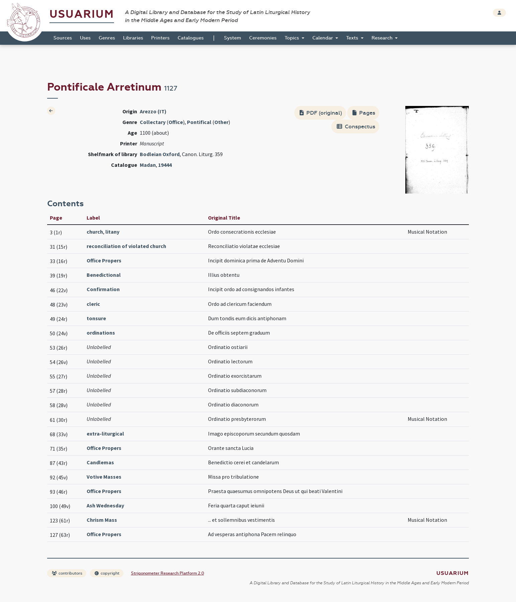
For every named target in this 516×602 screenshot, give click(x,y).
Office (176, 122)
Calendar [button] (323, 38)
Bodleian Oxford (160, 154)
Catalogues (191, 38)
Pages (363, 113)
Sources (63, 38)
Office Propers (104, 260)
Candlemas (100, 462)
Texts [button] (352, 38)
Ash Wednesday (105, 505)
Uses (85, 38)
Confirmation (103, 289)
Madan (148, 164)
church (95, 231)
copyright (107, 573)
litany (112, 231)
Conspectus (356, 126)
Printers (160, 38)
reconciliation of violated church (126, 246)
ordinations (101, 332)
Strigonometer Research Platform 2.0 (167, 573)
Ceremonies (263, 38)
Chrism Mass (102, 519)
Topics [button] (292, 38)
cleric (93, 303)
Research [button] (383, 38)
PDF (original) (321, 113)
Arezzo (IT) (153, 111)
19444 (165, 164)
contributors (67, 573)
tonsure (96, 318)
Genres (107, 38)
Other (221, 122)
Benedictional (104, 274)
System (232, 38)
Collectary (153, 122)
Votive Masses (104, 476)
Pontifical (199, 122)
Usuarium (81, 14)
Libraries (133, 38)
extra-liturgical (105, 433)
